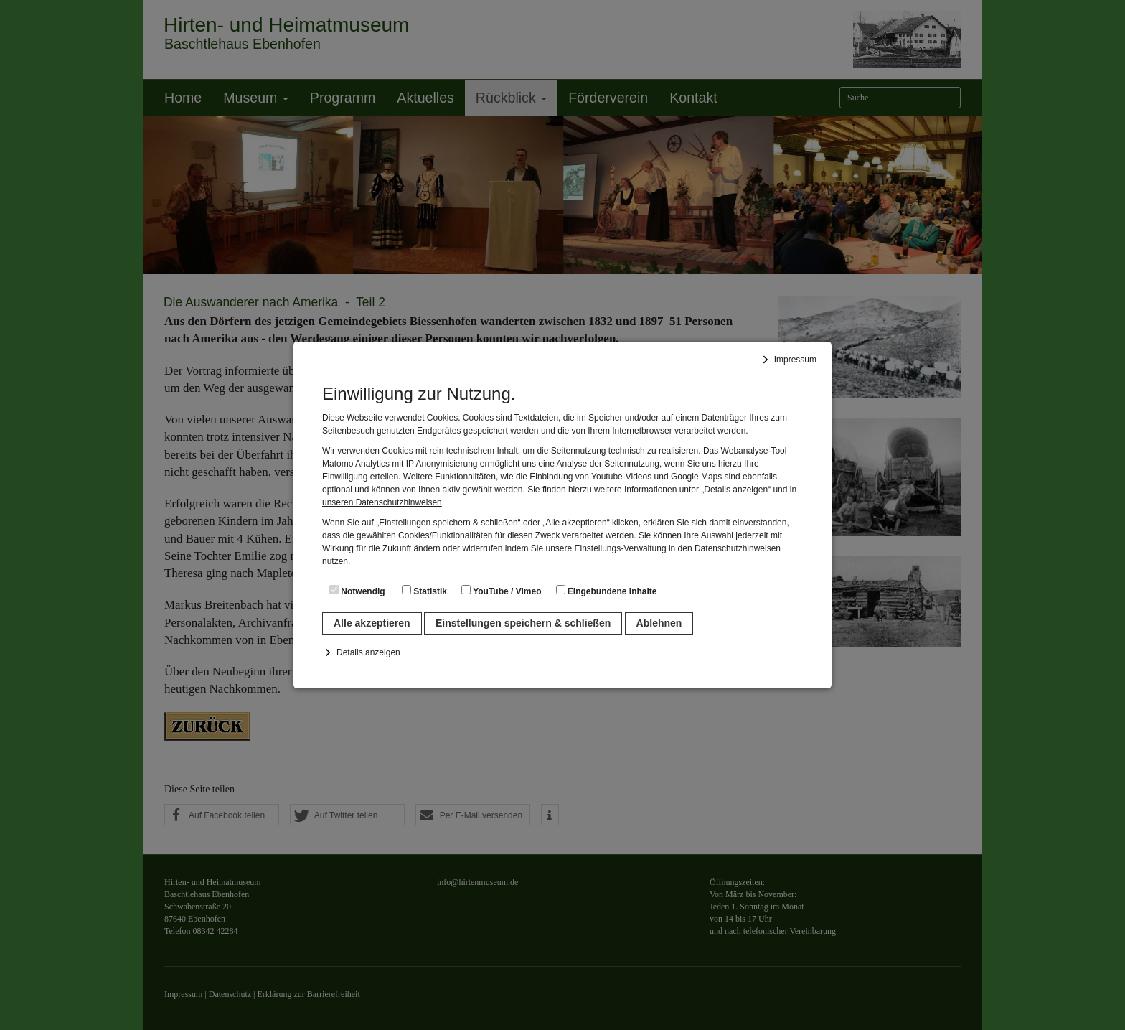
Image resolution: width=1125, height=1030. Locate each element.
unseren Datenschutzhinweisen (382, 502)
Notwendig (357, 590)
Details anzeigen (368, 652)
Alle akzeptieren (372, 623)
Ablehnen (659, 623)
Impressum (795, 360)
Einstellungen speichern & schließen (523, 623)
